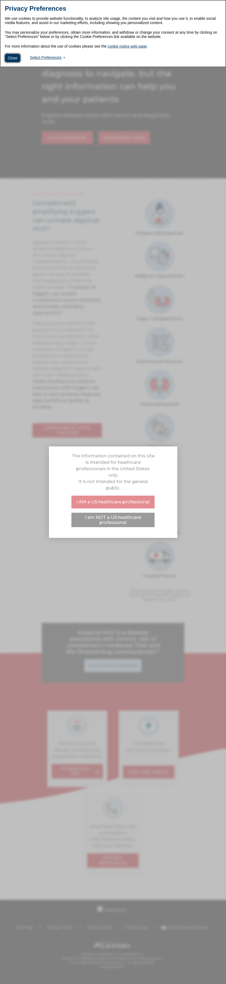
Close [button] (12, 58)
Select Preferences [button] (46, 57)
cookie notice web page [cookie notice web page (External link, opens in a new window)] (127, 46)
